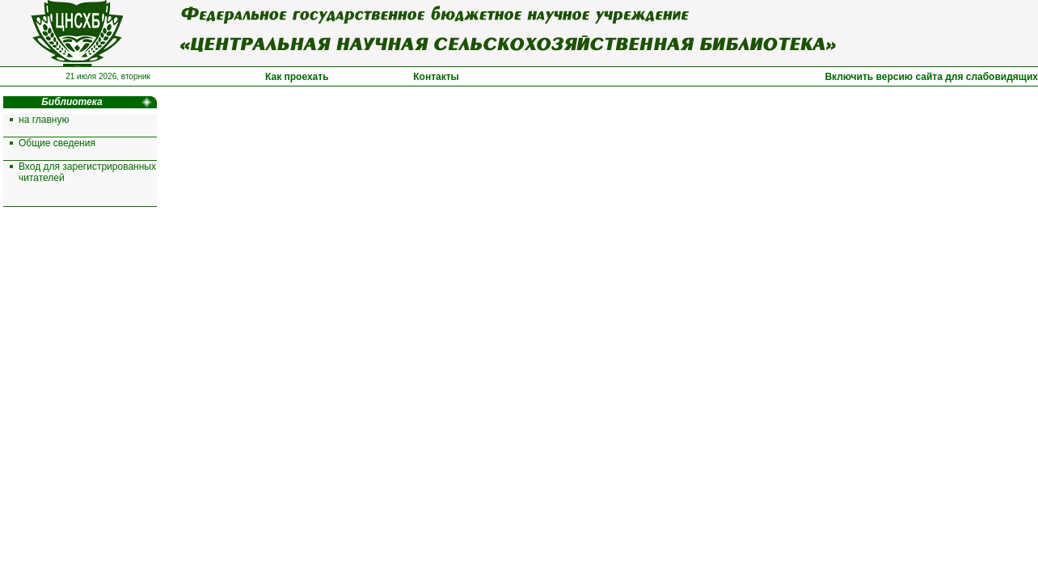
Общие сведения (57, 143)
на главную (44, 119)
